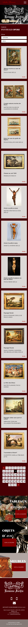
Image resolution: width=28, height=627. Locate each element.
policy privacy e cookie (14, 622)
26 (10, 478)
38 (21, 481)
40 (10, 485)
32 (4, 481)
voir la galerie (21, 514)
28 (16, 478)
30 (21, 478)
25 (7, 478)
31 (24, 478)
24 (4, 478)
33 (7, 481)
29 (19, 478)
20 (16, 474)
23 (24, 474)
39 (24, 481)
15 (24, 471)
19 (12, 474)
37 (18, 481)
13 (18, 471)
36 (16, 481)
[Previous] (4, 467)
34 (10, 481)
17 (7, 474)
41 (13, 485)
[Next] (18, 484)
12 (15, 471)
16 (4, 474)
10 (10, 471)
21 (18, 474)
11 (12, 471)
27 (13, 478)
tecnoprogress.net (17, 624)
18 (10, 474)
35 (13, 481)
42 (16, 485)
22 (21, 474)
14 (21, 471)
